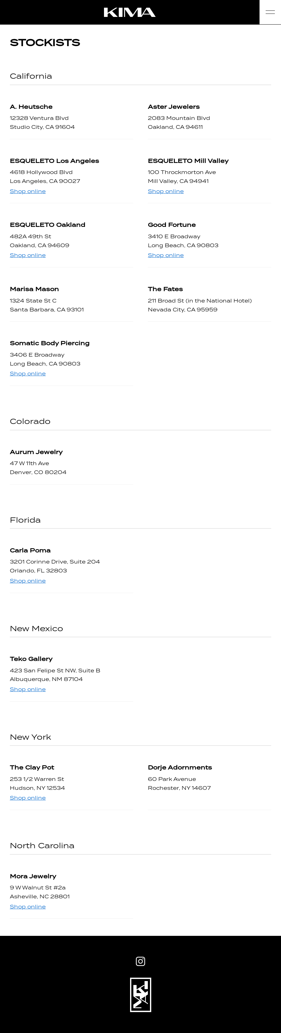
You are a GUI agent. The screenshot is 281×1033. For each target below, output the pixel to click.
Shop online (28, 191)
